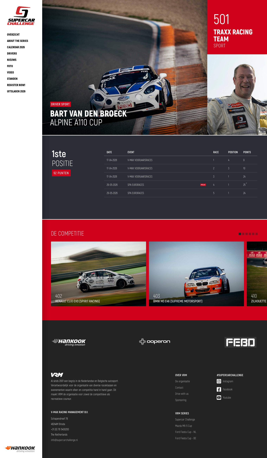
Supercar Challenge (185, 419)
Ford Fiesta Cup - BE (185, 438)
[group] (21, 449)
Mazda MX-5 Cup (183, 425)
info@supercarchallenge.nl (64, 440)
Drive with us (181, 393)
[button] (240, 234)
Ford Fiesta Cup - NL (185, 431)
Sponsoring (180, 400)
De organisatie (182, 381)
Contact (179, 387)
